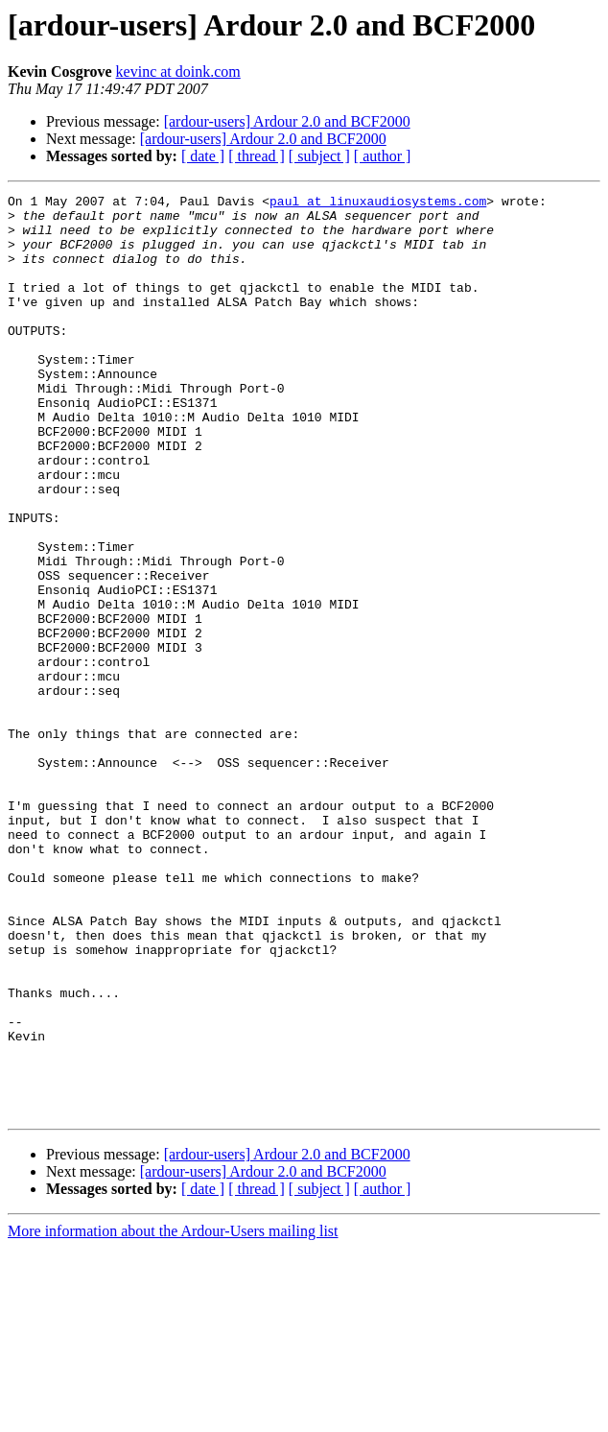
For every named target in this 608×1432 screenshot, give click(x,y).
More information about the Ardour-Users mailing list (173, 1415)
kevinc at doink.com (178, 71)
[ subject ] (319, 156)
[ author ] (382, 156)
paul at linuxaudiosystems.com (377, 203)
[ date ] (202, 156)
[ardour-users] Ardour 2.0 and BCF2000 (287, 121)
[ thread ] (256, 156)
